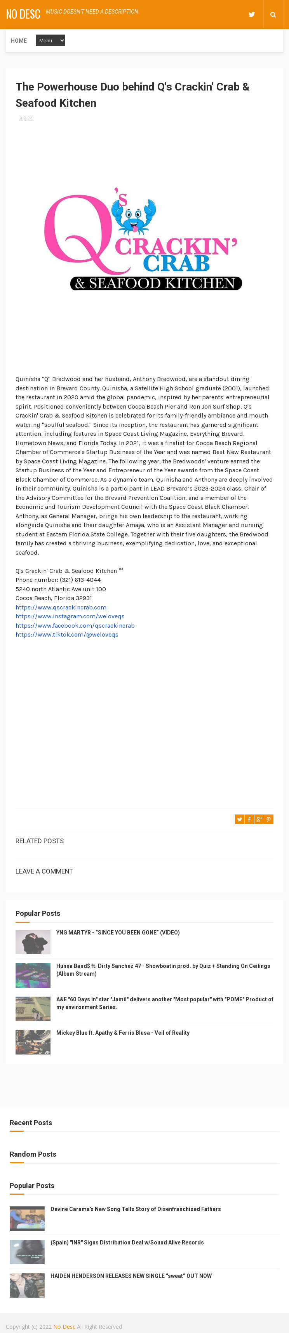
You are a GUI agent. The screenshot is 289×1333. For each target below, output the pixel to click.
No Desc (23, 14)
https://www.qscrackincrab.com (61, 607)
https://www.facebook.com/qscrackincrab (75, 625)
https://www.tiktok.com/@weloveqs (67, 634)
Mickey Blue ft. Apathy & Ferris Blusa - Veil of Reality (123, 1033)
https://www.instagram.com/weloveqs (70, 616)
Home (19, 41)
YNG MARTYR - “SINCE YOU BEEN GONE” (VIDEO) (118, 932)
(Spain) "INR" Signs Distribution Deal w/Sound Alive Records (127, 1242)
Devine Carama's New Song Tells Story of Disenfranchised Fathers (135, 1209)
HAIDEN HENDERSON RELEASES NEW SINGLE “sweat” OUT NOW (131, 1276)
